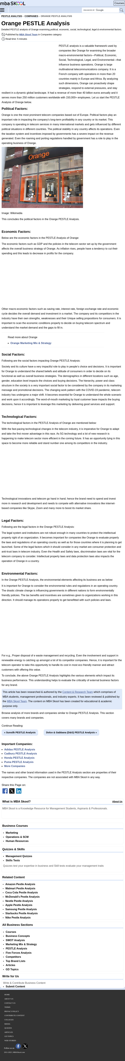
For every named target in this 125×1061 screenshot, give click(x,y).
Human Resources (17, 841)
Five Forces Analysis (19, 952)
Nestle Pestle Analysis (19, 901)
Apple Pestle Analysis (18, 905)
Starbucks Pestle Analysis (21, 913)
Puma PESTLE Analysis (19, 762)
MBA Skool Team (28, 34)
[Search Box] (100, 10)
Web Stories (10, 1040)
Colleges (9, 1020)
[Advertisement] (29, 67)
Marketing (12, 832)
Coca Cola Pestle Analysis (21, 892)
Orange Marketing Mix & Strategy (30, 343)
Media (7, 1024)
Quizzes (8, 1028)
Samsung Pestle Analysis (21, 909)
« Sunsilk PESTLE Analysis (20, 732)
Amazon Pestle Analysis (20, 884)
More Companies (14, 766)
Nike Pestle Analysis (18, 917)
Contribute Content (14, 1015)
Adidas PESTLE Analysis (19, 749)
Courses (119, 3)
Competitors (13, 956)
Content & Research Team (77, 692)
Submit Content (15, 986)
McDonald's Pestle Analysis (22, 896)
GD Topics (12, 969)
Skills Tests (13, 860)
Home (7, 995)
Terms (7, 1007)
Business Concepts (18, 936)
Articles (10, 965)
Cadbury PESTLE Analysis (20, 753)
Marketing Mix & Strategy (21, 944)
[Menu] (4, 10)
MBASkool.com (19, 1052)
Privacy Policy (11, 1011)
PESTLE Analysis (16, 948)
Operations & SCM (17, 837)
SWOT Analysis (15, 940)
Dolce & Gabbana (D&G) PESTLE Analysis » (71, 732)
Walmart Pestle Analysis (20, 888)
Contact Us (9, 1003)
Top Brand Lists (15, 961)
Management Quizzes (19, 856)
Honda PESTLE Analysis (19, 757)
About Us (117, 801)
